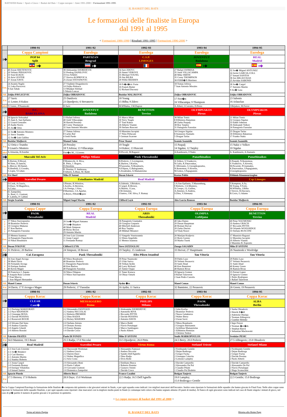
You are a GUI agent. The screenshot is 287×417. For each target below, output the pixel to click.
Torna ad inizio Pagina (37, 412)
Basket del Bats (48, 3)
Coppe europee (65, 3)
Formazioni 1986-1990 (116, 40)
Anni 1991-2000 (83, 3)
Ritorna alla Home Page (249, 412)
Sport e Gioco (31, 3)
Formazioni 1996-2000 (171, 40)
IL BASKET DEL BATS (143, 412)
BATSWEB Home (13, 3)
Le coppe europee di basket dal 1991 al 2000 (143, 399)
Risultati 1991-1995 (143, 40)
